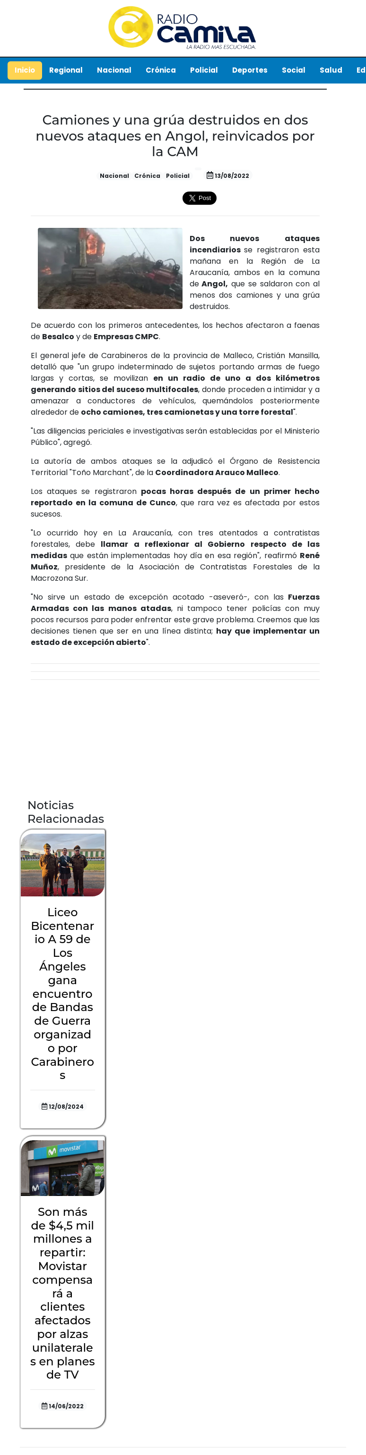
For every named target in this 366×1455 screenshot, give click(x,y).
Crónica (161, 70)
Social (293, 70)
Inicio (25, 70)
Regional (66, 70)
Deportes (250, 70)
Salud (331, 70)
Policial (204, 70)
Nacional (114, 70)
